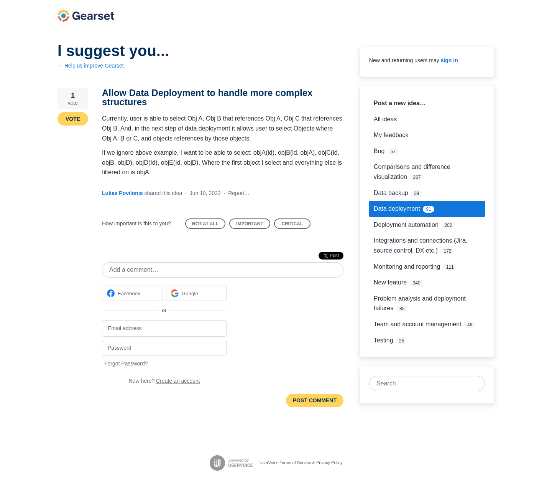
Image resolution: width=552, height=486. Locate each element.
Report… (239, 193)
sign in (449, 60)
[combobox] (423, 383)
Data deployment (397, 208)
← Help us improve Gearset (91, 66)
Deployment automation (406, 225)
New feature (390, 282)
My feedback (391, 135)
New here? (164, 381)
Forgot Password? (126, 363)
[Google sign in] (196, 293)
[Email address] (164, 328)
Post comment (315, 400)
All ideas (385, 119)
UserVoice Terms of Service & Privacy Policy (301, 462)
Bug (379, 151)
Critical (295, 225)
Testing (383, 340)
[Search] (477, 383)
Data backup (391, 193)
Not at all (209, 225)
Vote (73, 119)
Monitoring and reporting (407, 266)
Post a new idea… (400, 103)
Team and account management (418, 324)
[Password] (164, 348)
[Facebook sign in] (132, 293)
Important (253, 225)
